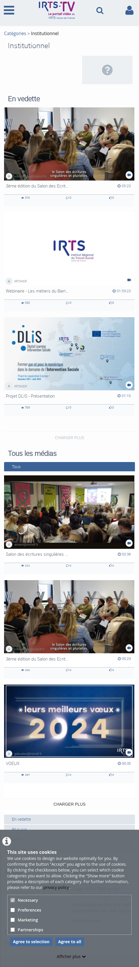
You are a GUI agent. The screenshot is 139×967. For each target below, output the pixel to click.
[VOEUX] (69, 734)
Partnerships (26, 929)
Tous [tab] (14, 466)
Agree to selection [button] (31, 941)
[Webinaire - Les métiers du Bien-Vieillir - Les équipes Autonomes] (69, 261)
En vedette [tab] (19, 819)
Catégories (15, 33)
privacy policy (56, 887)
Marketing (24, 920)
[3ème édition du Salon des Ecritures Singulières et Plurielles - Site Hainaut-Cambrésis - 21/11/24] (69, 157)
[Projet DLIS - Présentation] (69, 366)
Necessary (24, 900)
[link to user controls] (129, 10)
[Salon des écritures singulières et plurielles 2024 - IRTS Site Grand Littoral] (69, 524)
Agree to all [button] (70, 941)
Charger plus (69, 437)
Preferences (25, 910)
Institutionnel (45, 33)
